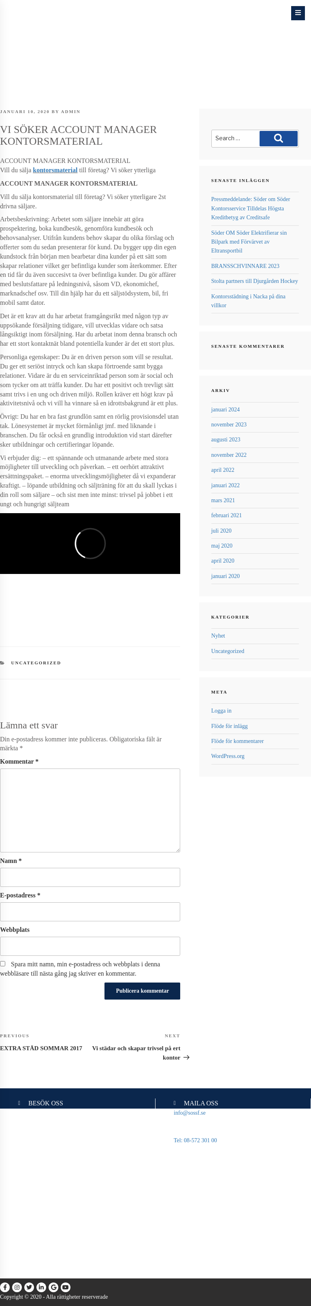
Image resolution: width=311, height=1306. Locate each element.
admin (71, 111)
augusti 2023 (226, 440)
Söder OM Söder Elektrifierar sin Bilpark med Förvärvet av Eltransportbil (249, 242)
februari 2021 (226, 515)
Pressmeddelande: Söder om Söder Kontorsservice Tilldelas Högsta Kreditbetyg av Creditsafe (250, 208)
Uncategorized (36, 662)
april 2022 (222, 470)
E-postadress (20, 895)
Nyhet (218, 636)
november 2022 (229, 455)
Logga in (221, 711)
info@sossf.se (190, 1113)
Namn (11, 860)
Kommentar (19, 761)
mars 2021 (223, 500)
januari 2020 (225, 576)
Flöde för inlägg (229, 726)
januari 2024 (225, 410)
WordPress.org (228, 756)
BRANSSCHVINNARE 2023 (245, 266)
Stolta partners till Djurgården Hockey (254, 281)
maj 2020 (222, 546)
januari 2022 (225, 485)
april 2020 (222, 561)
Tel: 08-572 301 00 (195, 1140)
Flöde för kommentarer (237, 741)
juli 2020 (221, 531)
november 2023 (229, 425)
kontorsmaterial (55, 170)
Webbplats (15, 929)
